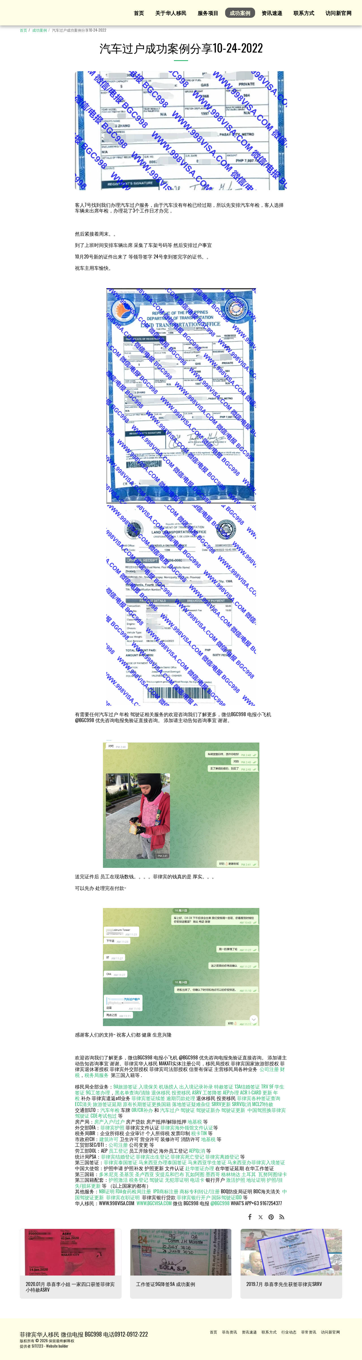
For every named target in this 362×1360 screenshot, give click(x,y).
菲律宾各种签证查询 (258, 1098)
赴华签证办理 (199, 1168)
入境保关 (148, 1086)
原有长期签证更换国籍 (147, 1103)
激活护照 (235, 1179)
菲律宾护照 (112, 1127)
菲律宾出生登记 (152, 1156)
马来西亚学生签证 (207, 1162)
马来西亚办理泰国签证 (163, 1162)
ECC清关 (83, 1103)
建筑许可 (108, 1138)
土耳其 (249, 1173)
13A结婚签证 (247, 1086)
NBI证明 (107, 1191)
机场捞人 (168, 1086)
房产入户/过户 (109, 1121)
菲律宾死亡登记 (187, 1156)
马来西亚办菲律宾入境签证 (256, 1162)
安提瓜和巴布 (169, 1173)
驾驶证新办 (208, 1109)
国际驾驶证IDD (227, 1197)
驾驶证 (187, 1109)
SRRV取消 (241, 1103)
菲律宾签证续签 (148, 1098)
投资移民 (181, 1092)
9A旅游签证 (125, 1086)
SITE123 (37, 1346)
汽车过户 (169, 1109)
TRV (264, 1086)
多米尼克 (108, 1173)
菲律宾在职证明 (123, 1197)
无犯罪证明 (177, 1179)
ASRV (196, 1092)
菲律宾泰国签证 (120, 1162)
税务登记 (138, 1179)
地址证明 (256, 1179)
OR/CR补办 (142, 1109)
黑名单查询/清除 (132, 1092)
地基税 (195, 1121)
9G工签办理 (98, 1092)
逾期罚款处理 (180, 1098)
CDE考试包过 (103, 1115)
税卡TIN (199, 1133)
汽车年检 (110, 1109)
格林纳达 (231, 1173)
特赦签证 (223, 1086)
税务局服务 (97, 1074)
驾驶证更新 (233, 1109)
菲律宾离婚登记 (222, 1156)
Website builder (57, 1346)
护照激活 (118, 1179)
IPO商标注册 (165, 1191)
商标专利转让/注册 (200, 1191)
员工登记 (118, 1150)
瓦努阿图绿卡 (272, 1173)
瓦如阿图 (194, 1173)
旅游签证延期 (107, 1103)
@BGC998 (220, 1203)
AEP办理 (231, 1092)
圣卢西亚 (144, 1173)
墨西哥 (213, 1173)
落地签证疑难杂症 (191, 1103)
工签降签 (212, 1092)
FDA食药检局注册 (133, 1191)
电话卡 (197, 1179)
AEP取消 (197, 1150)
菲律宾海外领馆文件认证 (186, 1127)
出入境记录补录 (196, 1086)
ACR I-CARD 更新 (256, 1092)
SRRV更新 (221, 1103)
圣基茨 (126, 1173)
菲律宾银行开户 (193, 1197)
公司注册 (269, 1068)
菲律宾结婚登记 (118, 1156)
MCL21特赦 (262, 1103)
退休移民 (161, 1092)
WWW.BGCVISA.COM (154, 1203)
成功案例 (39, 30)
